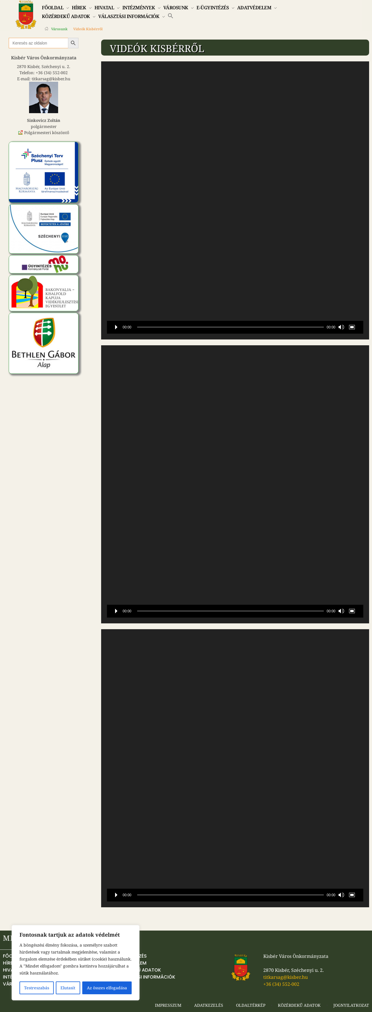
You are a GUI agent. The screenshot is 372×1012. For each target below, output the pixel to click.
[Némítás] (341, 327)
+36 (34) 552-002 (52, 72)
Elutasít (68, 987)
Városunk (59, 28)
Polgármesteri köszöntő (46, 132)
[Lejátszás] (116, 327)
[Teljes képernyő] (353, 327)
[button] (171, 15)
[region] (76, 962)
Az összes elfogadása (107, 987)
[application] (235, 200)
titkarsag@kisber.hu (51, 78)
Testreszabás (36, 987)
